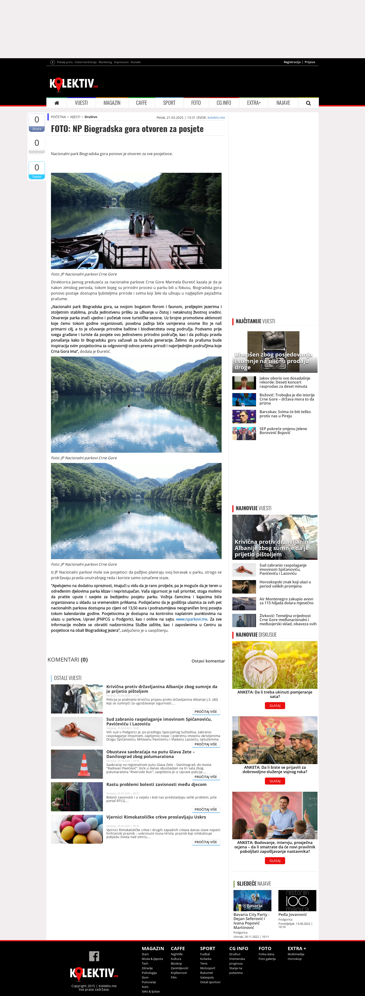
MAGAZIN (112, 102)
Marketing (105, 62)
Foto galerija (267, 959)
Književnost (179, 973)
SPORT (169, 102)
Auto (145, 987)
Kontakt (136, 62)
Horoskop (295, 959)
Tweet (36, 176)
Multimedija (296, 954)
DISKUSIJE (256, 634)
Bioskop (176, 963)
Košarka (205, 959)
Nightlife (176, 954)
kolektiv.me (216, 117)
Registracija (292, 62)
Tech (145, 963)
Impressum (121, 62)
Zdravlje (147, 968)
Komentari (37, 152)
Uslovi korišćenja (86, 62)
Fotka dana (266, 954)
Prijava (310, 62)
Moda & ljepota (152, 959)
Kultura (176, 959)
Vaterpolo (207, 977)
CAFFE (141, 102)
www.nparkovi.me (191, 619)
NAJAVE (283, 102)
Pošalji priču (65, 62)
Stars (145, 954)
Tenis (203, 963)
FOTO (196, 102)
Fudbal (205, 954)
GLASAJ (275, 705)
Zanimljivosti (179, 968)
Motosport (207, 968)
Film (174, 977)
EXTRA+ (254, 102)
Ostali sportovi (210, 982)
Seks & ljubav (151, 991)
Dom (145, 977)
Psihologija (149, 973)
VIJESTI (81, 102)
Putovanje (149, 982)
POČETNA (58, 117)
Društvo (90, 117)
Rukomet (206, 973)
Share (36, 129)
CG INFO (224, 102)
